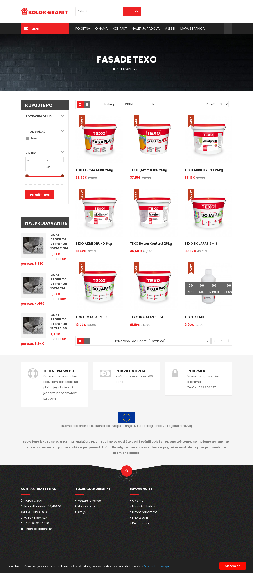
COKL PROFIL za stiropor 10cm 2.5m (59, 242)
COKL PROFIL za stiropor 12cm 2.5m (59, 322)
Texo (34, 138)
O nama (138, 501)
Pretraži (132, 11)
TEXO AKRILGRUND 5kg (93, 243)
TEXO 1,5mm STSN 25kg (148, 170)
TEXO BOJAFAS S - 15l (202, 243)
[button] (45, 28)
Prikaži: (211, 104)
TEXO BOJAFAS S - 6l (146, 317)
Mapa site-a (86, 506)
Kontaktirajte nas (89, 501)
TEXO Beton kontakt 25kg (151, 243)
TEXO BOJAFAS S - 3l (91, 317)
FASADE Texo (130, 69)
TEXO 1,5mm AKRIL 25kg (94, 170)
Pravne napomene (144, 512)
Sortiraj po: (111, 104)
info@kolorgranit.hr (39, 529)
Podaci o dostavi (144, 506)
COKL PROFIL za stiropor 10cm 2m (58, 282)
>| (228, 341)
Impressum (140, 517)
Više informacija (156, 566)
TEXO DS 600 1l (196, 317)
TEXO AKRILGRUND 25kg (204, 170)
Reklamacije (140, 523)
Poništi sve (40, 195)
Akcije (82, 512)
